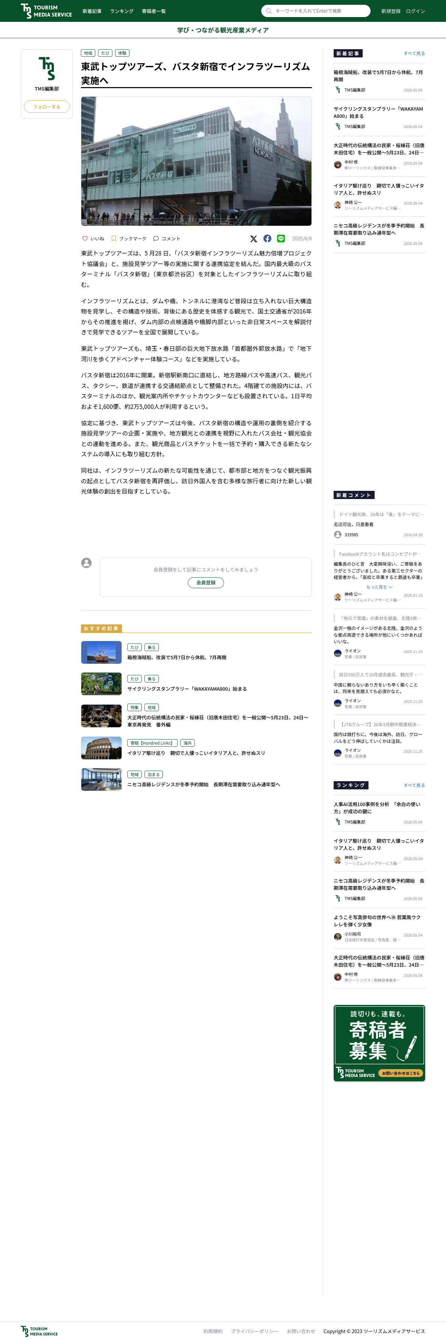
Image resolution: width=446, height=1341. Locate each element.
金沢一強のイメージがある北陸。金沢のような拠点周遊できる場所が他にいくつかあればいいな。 (378, 635)
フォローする (46, 106)
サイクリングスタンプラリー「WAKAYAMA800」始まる (187, 688)
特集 (134, 707)
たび (105, 53)
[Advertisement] (196, 520)
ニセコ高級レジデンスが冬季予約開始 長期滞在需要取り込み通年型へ (203, 784)
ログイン (415, 11)
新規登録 (391, 11)
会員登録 (205, 582)
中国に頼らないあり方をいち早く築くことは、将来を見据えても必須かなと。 (376, 688)
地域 (88, 53)
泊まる (154, 774)
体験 (122, 53)
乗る (152, 647)
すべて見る (414, 53)
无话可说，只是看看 (354, 524)
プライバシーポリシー (255, 1331)
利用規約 (213, 1331)
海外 (187, 743)
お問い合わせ (301, 1331)
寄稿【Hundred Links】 (152, 743)
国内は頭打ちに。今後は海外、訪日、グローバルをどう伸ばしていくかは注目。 (378, 737)
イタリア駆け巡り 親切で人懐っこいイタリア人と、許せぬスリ (196, 752)
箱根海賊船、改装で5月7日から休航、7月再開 (176, 657)
